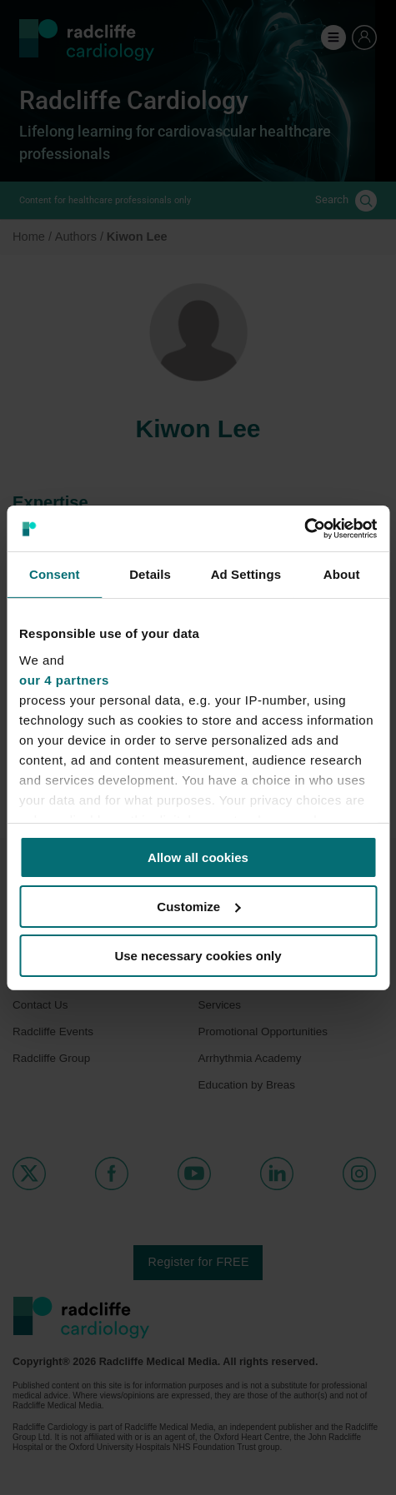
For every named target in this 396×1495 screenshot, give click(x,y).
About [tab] (341, 574)
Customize (198, 906)
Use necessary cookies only (197, 955)
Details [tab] (150, 574)
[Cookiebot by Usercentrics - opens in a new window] (304, 528)
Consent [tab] (54, 574)
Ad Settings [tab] (246, 574)
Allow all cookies (198, 857)
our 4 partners (64, 679)
